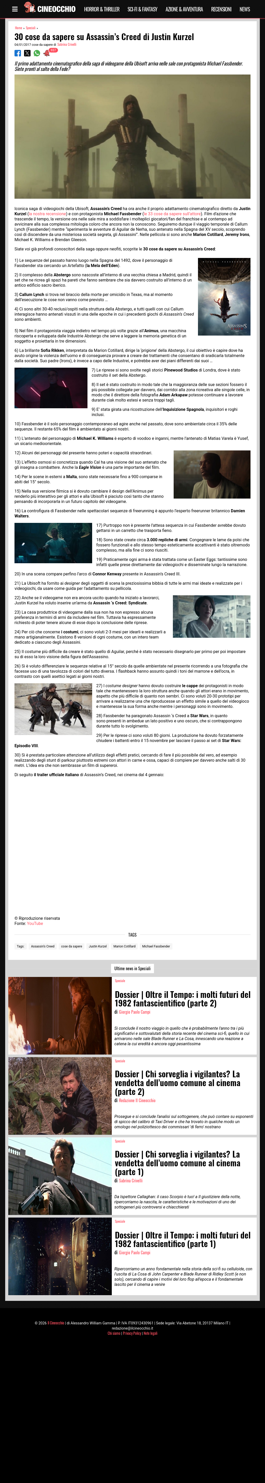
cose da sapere (71, 946)
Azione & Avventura (184, 9)
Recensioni (221, 9)
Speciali (30, 27)
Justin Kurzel (98, 946)
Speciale (120, 980)
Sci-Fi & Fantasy (142, 9)
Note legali (150, 1333)
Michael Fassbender (156, 946)
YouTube (35, 923)
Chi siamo (114, 1333)
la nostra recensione (47, 213)
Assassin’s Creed (42, 946)
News (245, 9)
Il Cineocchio (56, 1322)
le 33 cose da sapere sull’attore (172, 213)
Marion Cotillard (124, 946)
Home (18, 27)
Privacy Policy (132, 1333)
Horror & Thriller (101, 9)
